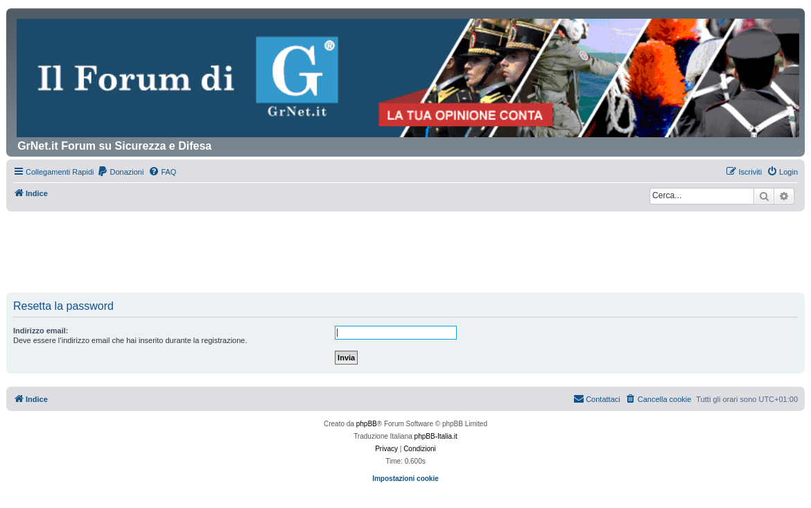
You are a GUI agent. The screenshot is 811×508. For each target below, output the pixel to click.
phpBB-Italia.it (436, 436)
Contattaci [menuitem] (596, 398)
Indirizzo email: (40, 330)
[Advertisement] (405, 249)
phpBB (366, 424)
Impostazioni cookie (405, 478)
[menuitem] (120, 172)
